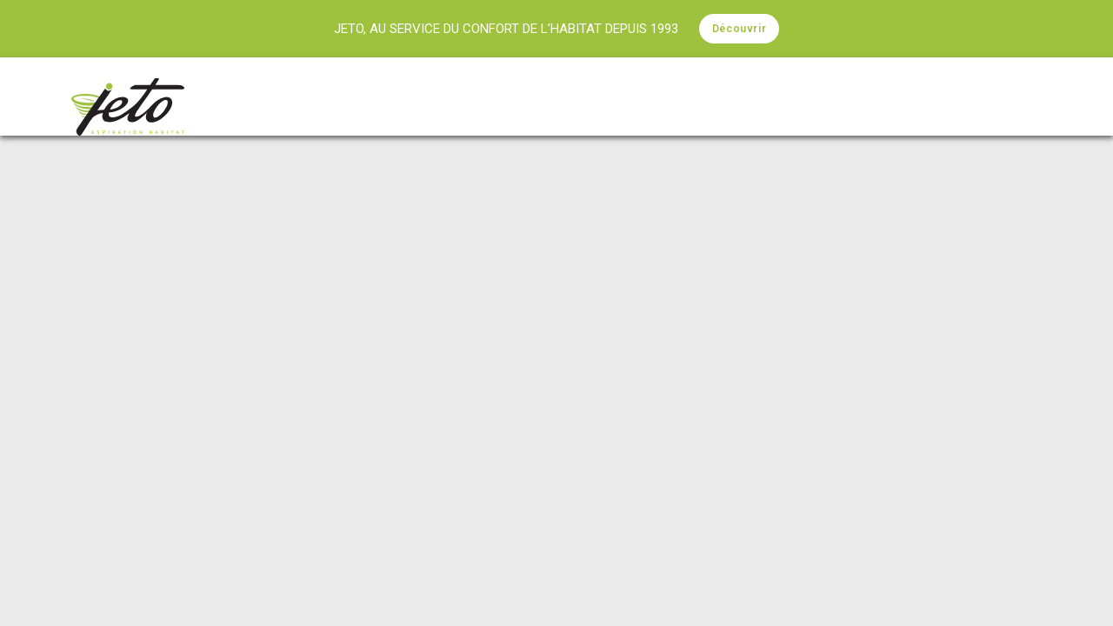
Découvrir (739, 29)
